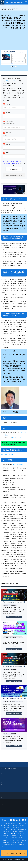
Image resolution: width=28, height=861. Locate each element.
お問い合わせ (4, 812)
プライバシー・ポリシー (18, 437)
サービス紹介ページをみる (14, 853)
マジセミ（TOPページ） (7, 764)
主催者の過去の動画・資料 (13, 617)
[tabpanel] (14, 57)
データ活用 (3, 778)
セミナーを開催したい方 (7, 801)
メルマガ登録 (4, 797)
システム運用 (4, 776)
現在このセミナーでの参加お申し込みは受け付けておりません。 (13, 443)
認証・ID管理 (4, 786)
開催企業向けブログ (6, 804)
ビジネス (3, 780)
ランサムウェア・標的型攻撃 (10, 605)
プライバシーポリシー (11, 81)
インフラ (3, 789)
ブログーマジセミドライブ (7, 794)
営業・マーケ (4, 784)
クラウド (3, 773)
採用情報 (3, 809)
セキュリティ (4, 782)
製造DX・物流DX (4, 771)
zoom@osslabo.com (7, 454)
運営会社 (3, 806)
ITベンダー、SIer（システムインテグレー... (13, 637)
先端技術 (3, 787)
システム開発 (4, 775)
